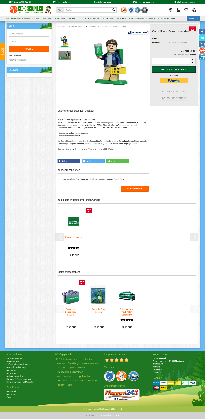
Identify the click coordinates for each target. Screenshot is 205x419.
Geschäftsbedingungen (16, 367)
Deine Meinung (135, 189)
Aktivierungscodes (14, 376)
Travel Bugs (73, 363)
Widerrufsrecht (13, 361)
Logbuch (89, 359)
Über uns (157, 372)
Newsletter (157, 370)
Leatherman (60, 363)
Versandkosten (115, 409)
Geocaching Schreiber (70, 371)
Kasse (9, 397)
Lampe (69, 359)
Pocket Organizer (64, 385)
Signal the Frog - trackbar (99, 310)
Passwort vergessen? (17, 60)
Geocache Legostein (74, 237)
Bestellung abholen (14, 358)
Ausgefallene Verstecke (76, 368)
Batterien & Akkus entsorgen (18, 379)
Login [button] (178, 9)
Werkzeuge (92, 380)
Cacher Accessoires (41, 19)
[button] (171, 9)
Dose (60, 359)
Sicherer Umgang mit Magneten (20, 382)
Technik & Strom (125, 19)
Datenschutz (12, 370)
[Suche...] (60, 10)
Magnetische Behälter (90, 363)
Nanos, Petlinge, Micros (65, 376)
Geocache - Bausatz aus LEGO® (70, 312)
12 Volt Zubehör (77, 380)
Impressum (158, 364)
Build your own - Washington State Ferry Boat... (127, 312)
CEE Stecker (62, 380)
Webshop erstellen (93, 415)
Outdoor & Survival (90, 19)
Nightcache (83, 376)
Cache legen (59, 19)
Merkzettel (186, 9)
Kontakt (156, 367)
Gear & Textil (108, 19)
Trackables (73, 19)
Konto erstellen (15, 56)
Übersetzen (193, 19)
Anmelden (29, 49)
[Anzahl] (174, 61)
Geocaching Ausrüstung (18, 19)
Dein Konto (11, 394)
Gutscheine (163, 19)
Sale (173, 19)
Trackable (61, 368)
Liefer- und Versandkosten (18, 364)
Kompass (78, 359)
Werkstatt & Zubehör (145, 19)
